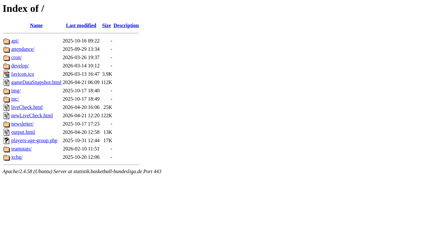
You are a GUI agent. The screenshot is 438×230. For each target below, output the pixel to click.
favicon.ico (22, 74)
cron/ (16, 57)
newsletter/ (22, 123)
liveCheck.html (27, 107)
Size (106, 25)
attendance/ (23, 49)
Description (126, 25)
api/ (15, 40)
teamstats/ (21, 148)
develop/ (20, 65)
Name (36, 25)
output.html (23, 132)
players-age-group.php (34, 140)
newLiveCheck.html (32, 115)
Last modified (81, 25)
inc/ (15, 99)
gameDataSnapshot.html (36, 82)
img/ (15, 90)
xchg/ (17, 157)
